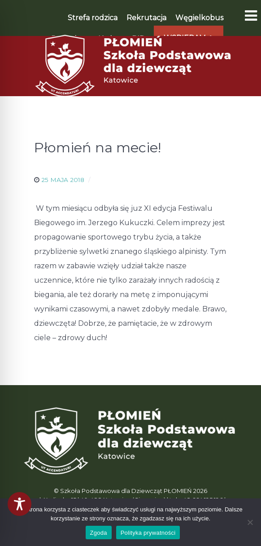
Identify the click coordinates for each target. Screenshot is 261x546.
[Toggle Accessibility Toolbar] (19, 504)
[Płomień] (130, 66)
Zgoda (98, 532)
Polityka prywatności (148, 532)
